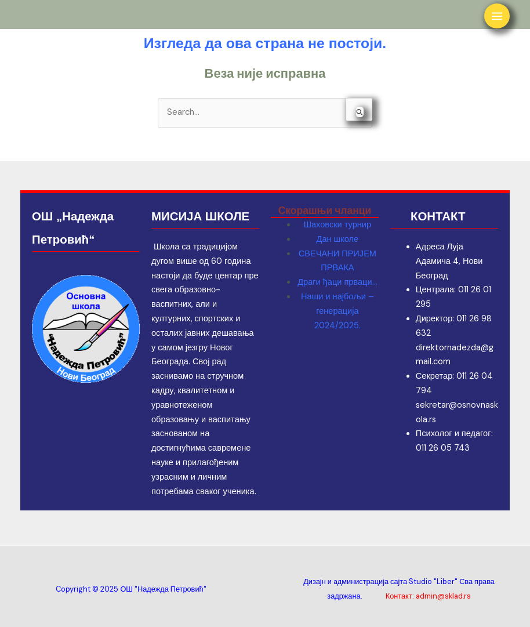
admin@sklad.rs (443, 596)
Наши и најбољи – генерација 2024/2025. (337, 311)
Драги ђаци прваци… (337, 282)
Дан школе (338, 239)
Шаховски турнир (337, 224)
